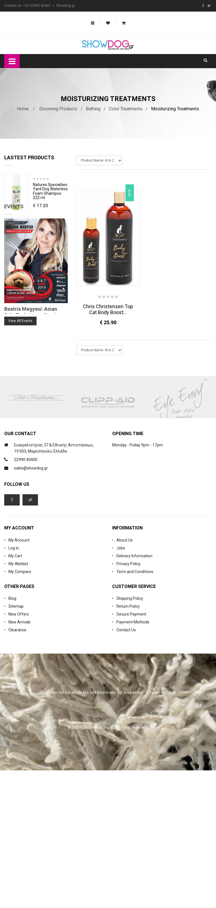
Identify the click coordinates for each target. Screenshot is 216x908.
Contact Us (126, 767)
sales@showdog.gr (31, 605)
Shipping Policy (129, 736)
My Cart (15, 693)
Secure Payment (131, 752)
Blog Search (15, 451)
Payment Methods (132, 759)
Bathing (93, 108)
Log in (13, 685)
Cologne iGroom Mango (47, 271)
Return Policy (128, 744)
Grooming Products (58, 108)
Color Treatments (126, 108)
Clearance (17, 767)
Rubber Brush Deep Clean (50, 229)
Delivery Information (134, 693)
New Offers (18, 752)
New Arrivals (19, 759)
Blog (12, 736)
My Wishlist (18, 701)
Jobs (120, 685)
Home (23, 108)
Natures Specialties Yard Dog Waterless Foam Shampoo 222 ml (50, 191)
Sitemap (16, 744)
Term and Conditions (134, 709)
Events (14, 319)
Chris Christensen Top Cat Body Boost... (108, 309)
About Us (124, 678)
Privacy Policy (128, 701)
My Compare (19, 709)
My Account (19, 678)
